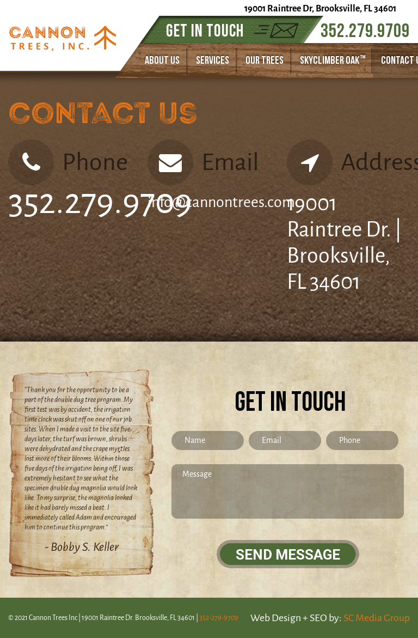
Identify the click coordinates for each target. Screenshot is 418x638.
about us (162, 60)
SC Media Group (376, 617)
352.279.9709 (365, 31)
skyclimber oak (333, 60)
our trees (264, 60)
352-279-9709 (218, 617)
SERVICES (212, 60)
